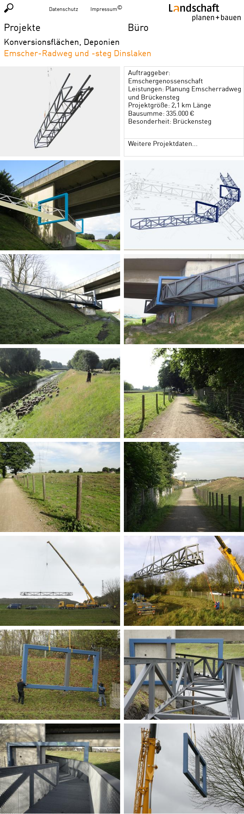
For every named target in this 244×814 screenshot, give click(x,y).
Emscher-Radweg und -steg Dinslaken (77, 53)
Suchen (9, 8)
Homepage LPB (205, 12)
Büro (138, 27)
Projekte (22, 27)
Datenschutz (63, 9)
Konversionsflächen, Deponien (62, 41)
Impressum (103, 9)
